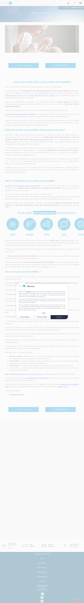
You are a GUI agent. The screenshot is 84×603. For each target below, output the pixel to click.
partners (28, 291)
